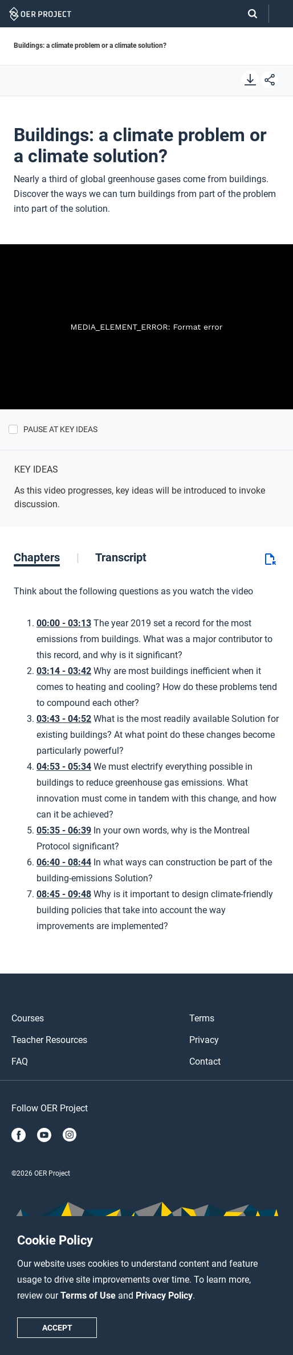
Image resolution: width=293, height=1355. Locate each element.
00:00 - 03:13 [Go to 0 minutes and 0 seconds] (63, 623)
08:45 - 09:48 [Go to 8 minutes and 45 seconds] (63, 894)
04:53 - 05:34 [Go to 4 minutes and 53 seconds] (63, 766)
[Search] (246, 13)
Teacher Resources (49, 1039)
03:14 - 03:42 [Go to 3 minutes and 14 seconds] (63, 671)
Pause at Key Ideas (60, 429)
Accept (57, 1327)
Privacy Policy (164, 1295)
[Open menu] (281, 14)
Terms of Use (89, 1295)
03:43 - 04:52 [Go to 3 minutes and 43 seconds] (63, 718)
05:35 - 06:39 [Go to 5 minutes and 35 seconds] (63, 830)
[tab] (46, 557)
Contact (205, 1061)
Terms (201, 1018)
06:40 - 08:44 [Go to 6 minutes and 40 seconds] (63, 862)
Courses (27, 1018)
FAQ (19, 1061)
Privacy (204, 1039)
